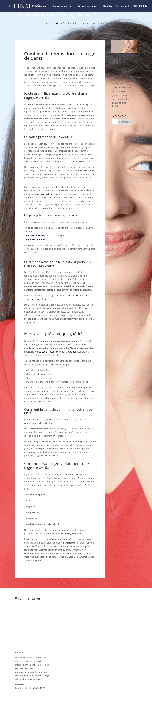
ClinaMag (107, 6)
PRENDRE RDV (140, 6)
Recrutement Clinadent (112, 671)
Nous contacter (108, 654)
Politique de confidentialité (114, 682)
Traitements (39, 6)
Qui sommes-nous (86, 6)
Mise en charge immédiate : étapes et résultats (121, 79)
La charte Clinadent (110, 665)
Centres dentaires (62, 6)
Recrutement (122, 6)
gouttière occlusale (44, 193)
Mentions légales (109, 676)
